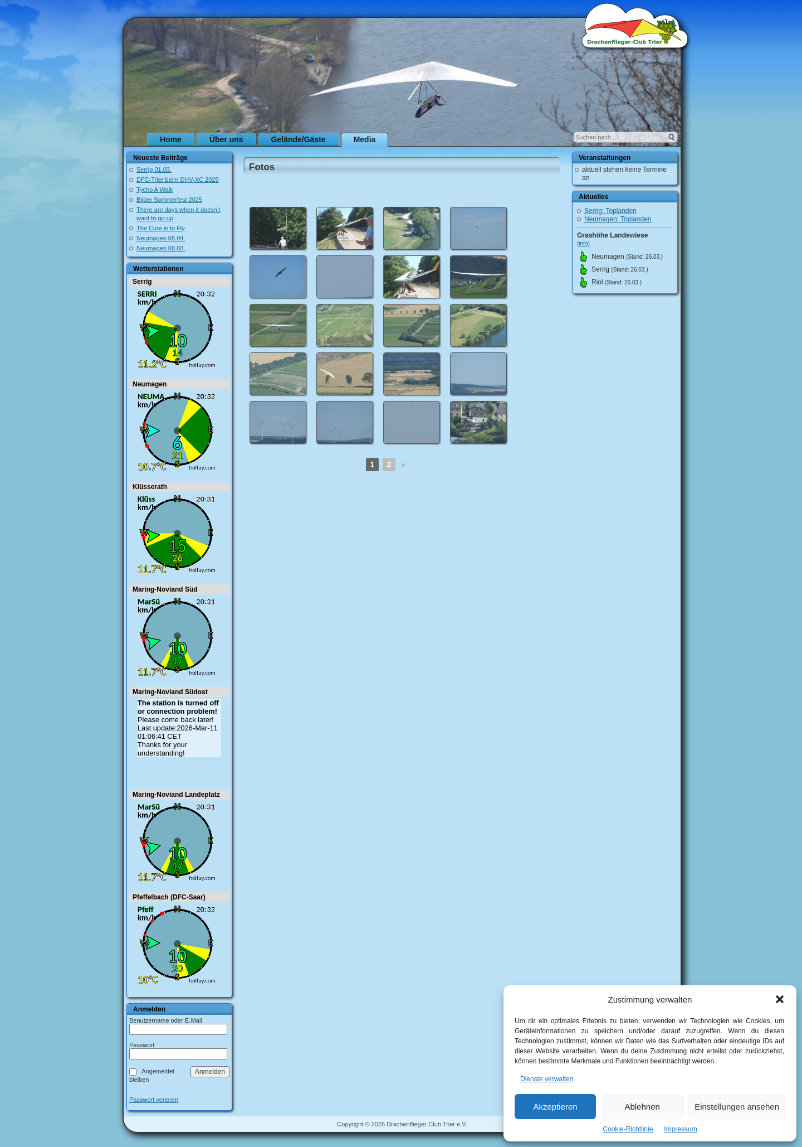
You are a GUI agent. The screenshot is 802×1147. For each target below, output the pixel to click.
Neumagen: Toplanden (618, 219)
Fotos (262, 167)
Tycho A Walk (154, 189)
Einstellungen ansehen (737, 1106)
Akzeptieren (555, 1106)
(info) (583, 243)
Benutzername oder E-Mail (165, 1020)
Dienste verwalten (546, 1079)
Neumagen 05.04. (160, 238)
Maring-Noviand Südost (170, 692)
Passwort (141, 1045)
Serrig (142, 281)
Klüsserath (150, 487)
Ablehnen (641, 1106)
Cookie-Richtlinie (628, 1129)
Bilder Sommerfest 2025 (169, 199)
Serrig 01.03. (154, 169)
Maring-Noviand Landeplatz (176, 794)
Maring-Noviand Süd (165, 589)
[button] (779, 999)
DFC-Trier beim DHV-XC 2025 (177, 179)
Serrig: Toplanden (610, 211)
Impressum (680, 1129)
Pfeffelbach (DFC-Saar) (169, 897)
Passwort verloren (153, 1100)
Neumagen (150, 384)
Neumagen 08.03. (160, 248)
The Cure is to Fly (160, 228)
